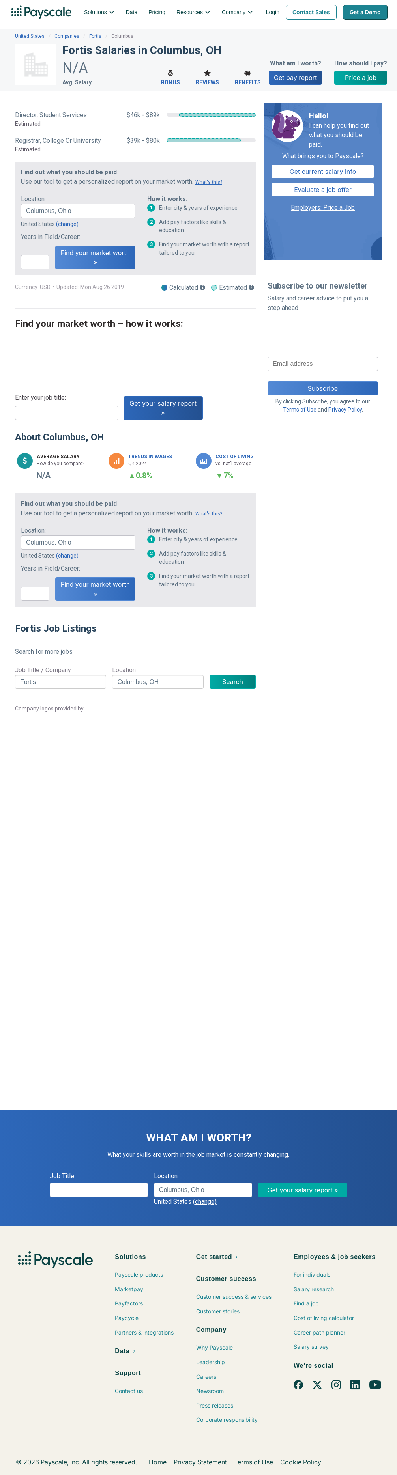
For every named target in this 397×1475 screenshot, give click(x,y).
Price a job (360, 78)
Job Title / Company (43, 670)
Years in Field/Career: (50, 237)
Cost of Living (234, 456)
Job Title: (62, 1176)
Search (232, 682)
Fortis (95, 36)
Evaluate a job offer (323, 190)
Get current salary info (323, 171)
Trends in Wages (150, 456)
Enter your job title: (40, 397)
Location (124, 670)
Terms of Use (299, 410)
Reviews (207, 77)
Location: (33, 199)
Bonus (170, 77)
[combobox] (78, 211)
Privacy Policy (345, 410)
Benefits (248, 77)
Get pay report (295, 78)
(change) (67, 224)
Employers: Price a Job (323, 207)
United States (30, 36)
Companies (66, 36)
